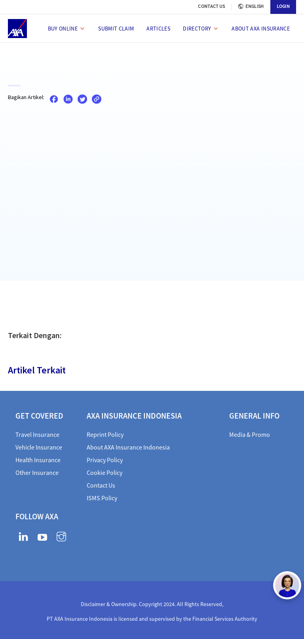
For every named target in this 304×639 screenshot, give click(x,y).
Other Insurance (37, 472)
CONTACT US (211, 6)
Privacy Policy (105, 460)
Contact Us (101, 485)
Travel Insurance (37, 434)
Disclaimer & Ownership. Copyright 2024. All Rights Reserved (151, 604)
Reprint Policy (105, 434)
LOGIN (283, 6)
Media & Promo (249, 434)
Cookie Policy (104, 472)
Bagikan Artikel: (26, 97)
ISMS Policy (102, 498)
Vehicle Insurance (38, 447)
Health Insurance (38, 460)
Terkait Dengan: (35, 335)
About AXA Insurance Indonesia (128, 447)
